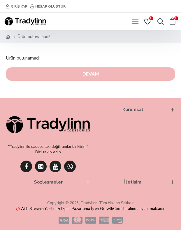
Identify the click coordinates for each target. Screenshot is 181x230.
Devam (90, 74)
